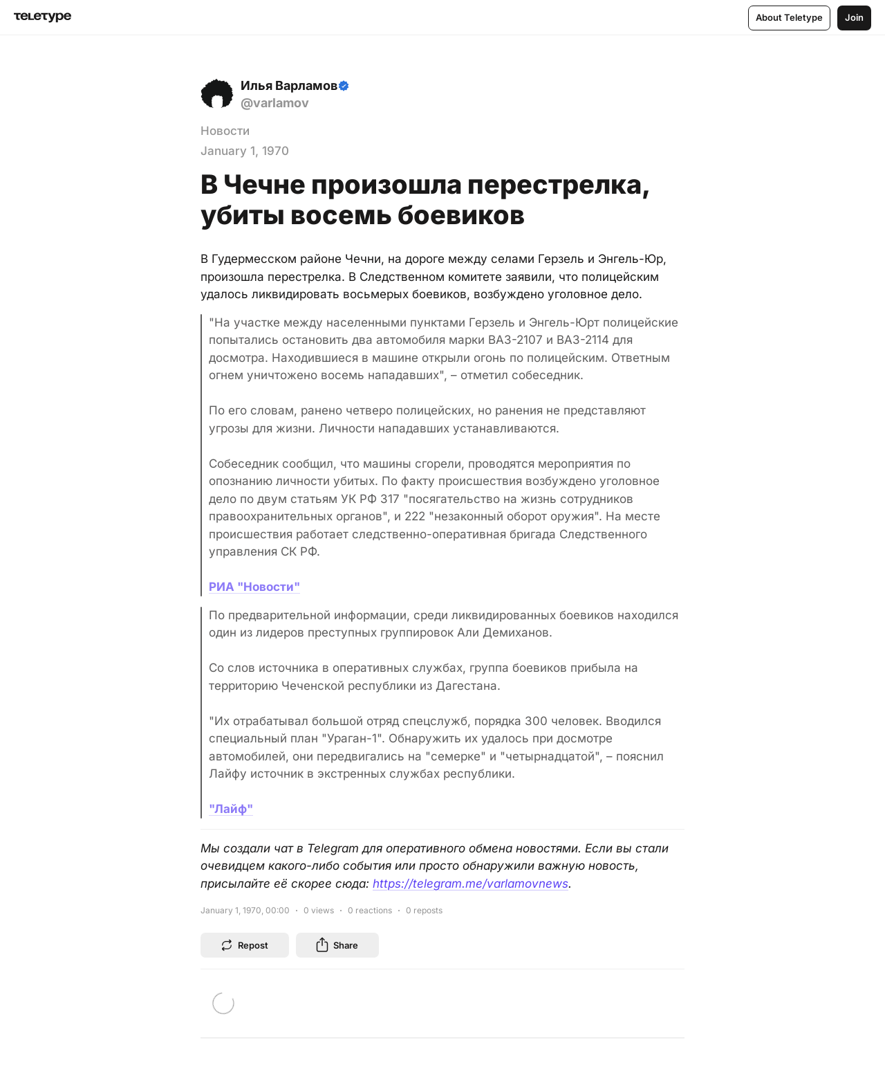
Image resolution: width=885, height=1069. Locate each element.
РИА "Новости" (254, 587)
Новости (225, 131)
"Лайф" (231, 809)
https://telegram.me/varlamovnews (470, 883)
